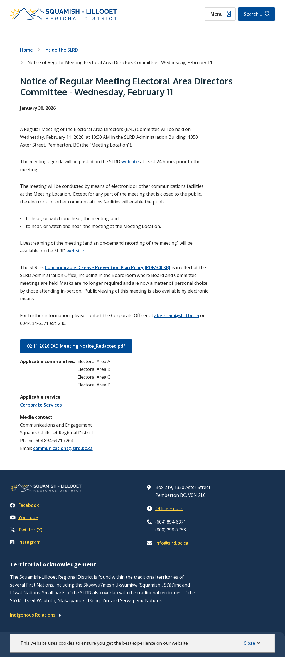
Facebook (24, 505)
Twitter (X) (26, 530)
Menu (216, 14)
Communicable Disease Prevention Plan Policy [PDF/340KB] (107, 267)
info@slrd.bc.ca (171, 543)
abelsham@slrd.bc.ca (176, 315)
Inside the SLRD (61, 50)
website (130, 162)
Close (249, 643)
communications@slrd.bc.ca (63, 448)
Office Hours (169, 508)
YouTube (24, 517)
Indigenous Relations (32, 615)
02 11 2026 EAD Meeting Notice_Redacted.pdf (76, 346)
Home (26, 50)
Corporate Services (41, 405)
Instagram (25, 542)
